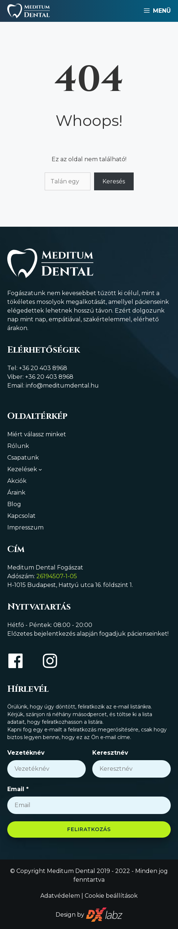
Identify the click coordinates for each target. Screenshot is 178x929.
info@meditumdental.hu (62, 385)
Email (18, 789)
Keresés (113, 181)
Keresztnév (110, 752)
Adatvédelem (60, 895)
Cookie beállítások (111, 895)
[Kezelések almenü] (40, 469)
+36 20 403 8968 (43, 368)
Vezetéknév (26, 752)
